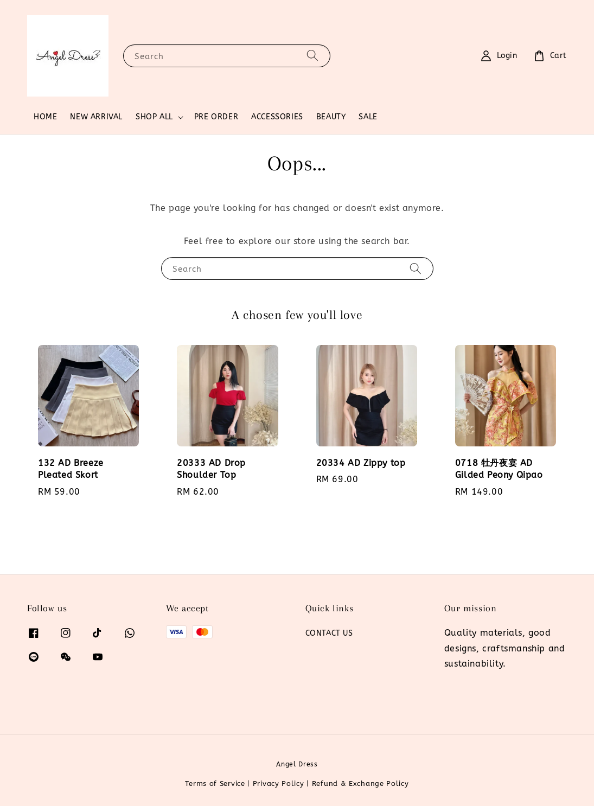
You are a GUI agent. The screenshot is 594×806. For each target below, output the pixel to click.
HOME (45, 116)
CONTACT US (329, 633)
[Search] (312, 55)
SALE (368, 116)
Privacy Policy (278, 783)
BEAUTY (331, 116)
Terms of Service (215, 783)
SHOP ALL (154, 116)
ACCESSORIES (277, 116)
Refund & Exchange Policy (360, 783)
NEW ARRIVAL (96, 116)
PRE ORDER (216, 116)
